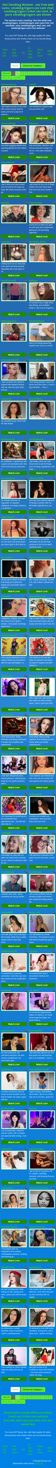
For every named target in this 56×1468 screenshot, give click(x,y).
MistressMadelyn (37, 517)
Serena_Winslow (9, 753)
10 (4, 78)
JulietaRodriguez (9, 1306)
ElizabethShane (37, 321)
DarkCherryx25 (8, 280)
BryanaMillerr (35, 1030)
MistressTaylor (36, 478)
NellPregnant (35, 794)
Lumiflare (34, 162)
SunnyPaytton (8, 478)
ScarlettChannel (9, 1227)
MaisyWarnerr (8, 162)
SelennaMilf (7, 912)
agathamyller (7, 794)
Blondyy (5, 203)
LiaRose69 (6, 1149)
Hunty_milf (34, 912)
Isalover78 (6, 399)
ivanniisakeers (36, 635)
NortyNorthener (9, 84)
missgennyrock (9, 635)
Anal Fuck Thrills (14, 52)
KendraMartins (36, 439)
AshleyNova (7, 1188)
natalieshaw (7, 676)
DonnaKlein (7, 557)
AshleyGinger (8, 1108)
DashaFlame (35, 872)
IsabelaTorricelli (9, 951)
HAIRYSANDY (8, 517)
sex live (28, 1420)
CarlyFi (32, 84)
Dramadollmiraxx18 (38, 1069)
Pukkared (6, 990)
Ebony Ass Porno (40, 52)
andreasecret (7, 1030)
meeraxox (6, 241)
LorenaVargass (36, 1149)
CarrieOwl (34, 833)
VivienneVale (35, 203)
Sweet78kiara (35, 399)
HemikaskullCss (9, 1345)
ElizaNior (33, 951)
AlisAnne (33, 123)
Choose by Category (33, 65)
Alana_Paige (35, 676)
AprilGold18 (35, 1345)
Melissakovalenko (10, 360)
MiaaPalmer (7, 1069)
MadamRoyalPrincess (40, 557)
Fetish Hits (39, 1463)
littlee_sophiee (36, 753)
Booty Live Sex (5, 52)
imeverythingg (8, 123)
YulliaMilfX (6, 833)
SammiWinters (36, 360)
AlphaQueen (35, 715)
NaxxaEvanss (8, 1267)
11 (9, 78)
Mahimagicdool (8, 321)
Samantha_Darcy (37, 241)
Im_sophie (34, 990)
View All (6, 73)
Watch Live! (14, 118)
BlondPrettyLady (37, 596)
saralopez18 (35, 1267)
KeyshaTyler (7, 715)
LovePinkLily (7, 872)
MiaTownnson (8, 439)
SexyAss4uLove (37, 1227)
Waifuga (33, 280)
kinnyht (33, 1108)
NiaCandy (34, 1306)
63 (18, 78)
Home (15, 65)
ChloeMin (6, 596)
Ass (23, 52)
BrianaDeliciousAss (39, 1188)
